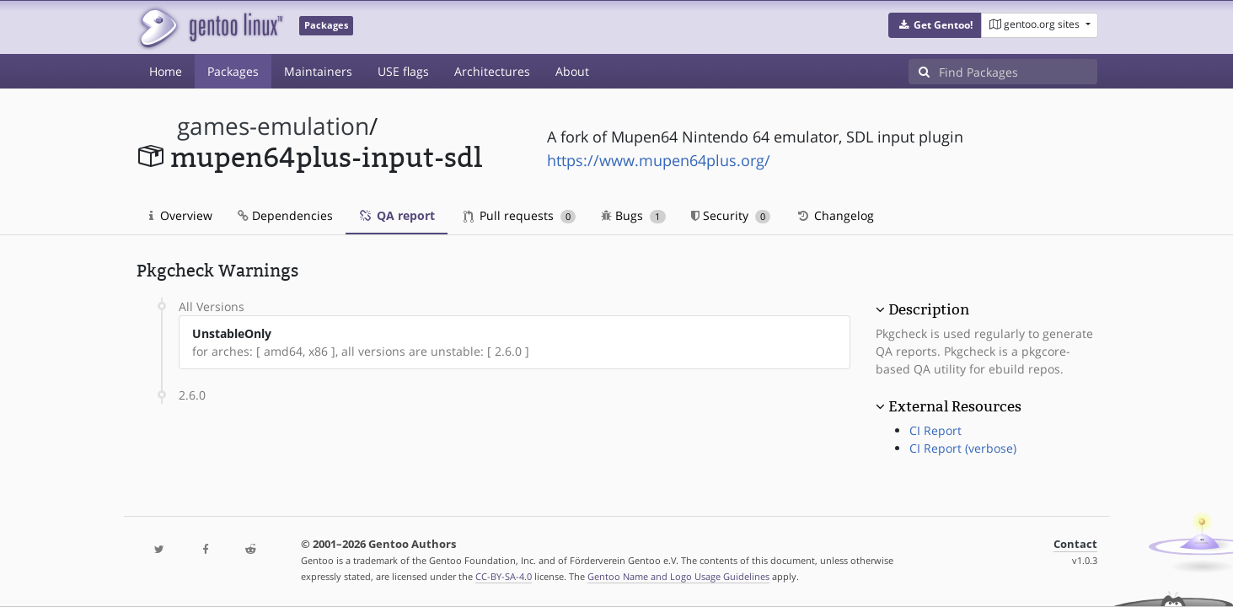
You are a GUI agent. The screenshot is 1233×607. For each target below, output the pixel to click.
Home (165, 71)
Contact (1075, 544)
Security (731, 215)
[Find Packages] (1018, 71)
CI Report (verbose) (962, 448)
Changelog (835, 215)
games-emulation (273, 126)
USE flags (403, 71)
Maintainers (318, 71)
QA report (396, 215)
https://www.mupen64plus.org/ (658, 160)
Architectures (492, 71)
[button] (935, 25)
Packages (233, 71)
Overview (180, 215)
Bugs (633, 215)
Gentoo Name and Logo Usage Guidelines (678, 576)
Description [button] (928, 309)
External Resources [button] (954, 406)
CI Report (935, 430)
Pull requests (520, 215)
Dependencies (285, 215)
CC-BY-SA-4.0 (503, 576)
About (572, 71)
